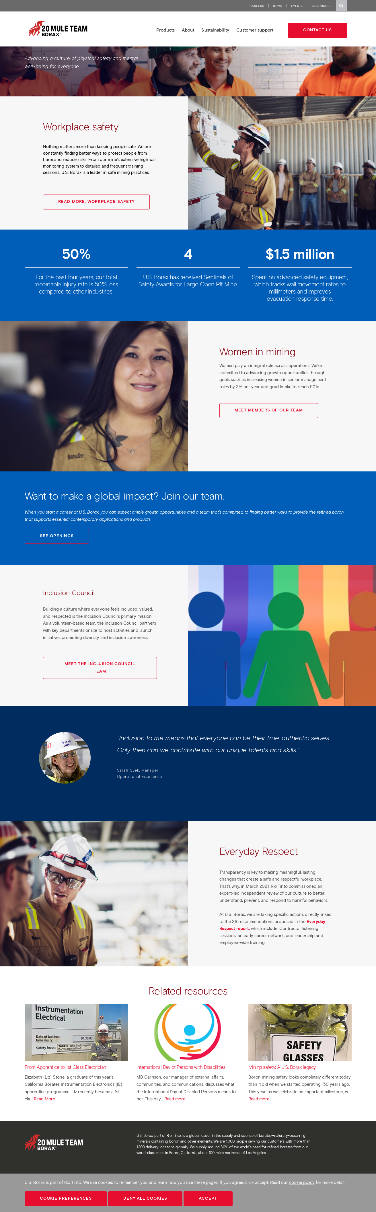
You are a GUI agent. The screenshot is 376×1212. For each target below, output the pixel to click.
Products (165, 30)
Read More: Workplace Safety (96, 201)
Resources (322, 5)
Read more (174, 1099)
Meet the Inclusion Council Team (100, 667)
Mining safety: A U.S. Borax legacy (282, 1067)
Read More (44, 1099)
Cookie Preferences (66, 1198)
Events (297, 5)
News (277, 5)
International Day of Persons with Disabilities (181, 1067)
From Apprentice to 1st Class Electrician (65, 1067)
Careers (257, 5)
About (188, 30)
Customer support (254, 30)
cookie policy (302, 1182)
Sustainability (215, 30)
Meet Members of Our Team (269, 410)
